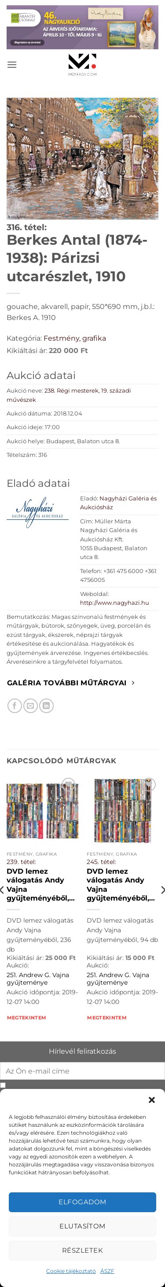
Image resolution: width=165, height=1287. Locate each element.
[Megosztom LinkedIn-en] (46, 706)
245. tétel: (101, 861)
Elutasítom (82, 1226)
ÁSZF (107, 1271)
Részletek (82, 1250)
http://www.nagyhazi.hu (114, 602)
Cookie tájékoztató (71, 1271)
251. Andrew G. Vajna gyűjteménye (38, 978)
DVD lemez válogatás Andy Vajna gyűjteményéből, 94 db (118, 885)
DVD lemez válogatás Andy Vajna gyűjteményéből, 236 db (38, 885)
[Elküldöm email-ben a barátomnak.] (30, 706)
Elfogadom (82, 1202)
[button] (151, 1100)
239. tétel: (21, 861)
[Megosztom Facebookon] (14, 706)
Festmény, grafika (75, 338)
